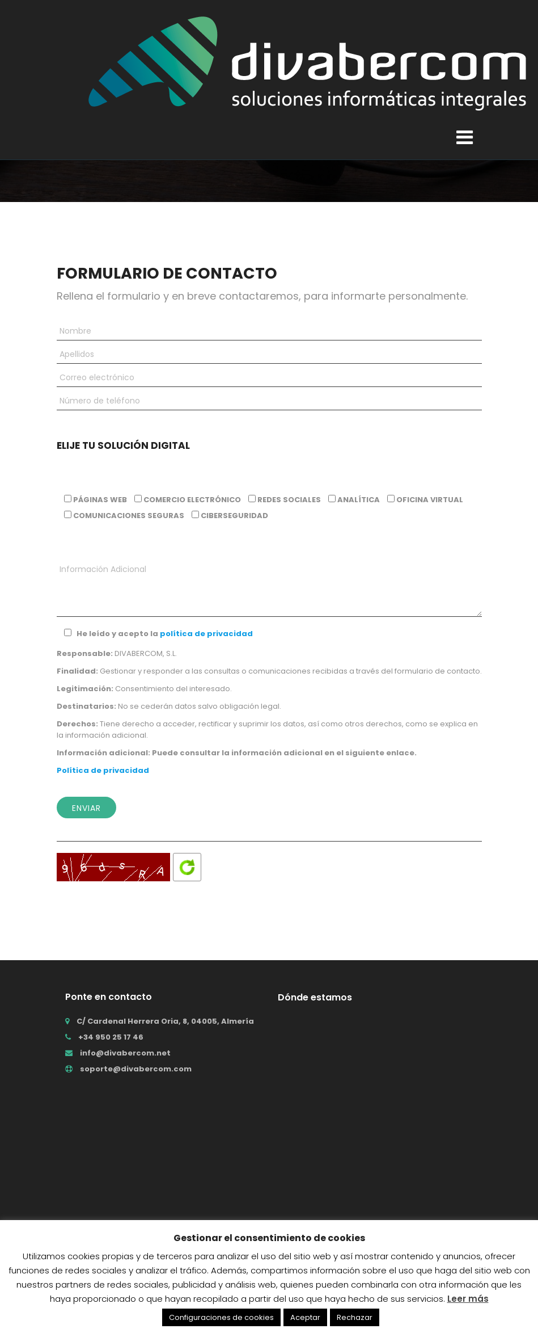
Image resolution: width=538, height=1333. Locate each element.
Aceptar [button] (305, 1317)
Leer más (468, 1299)
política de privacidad (206, 633)
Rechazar (354, 1317)
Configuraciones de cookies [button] (221, 1317)
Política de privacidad (103, 770)
